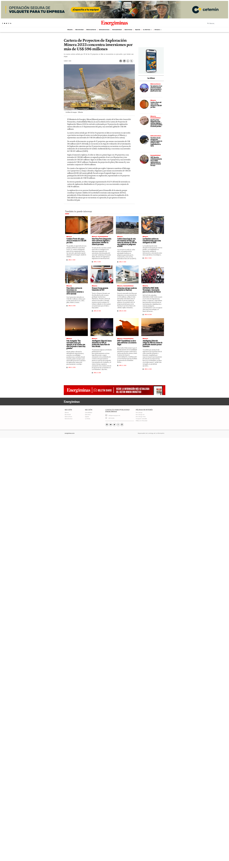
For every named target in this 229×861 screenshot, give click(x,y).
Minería (153, 100)
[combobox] (216, 23)
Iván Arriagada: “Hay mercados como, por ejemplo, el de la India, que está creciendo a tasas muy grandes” (76, 344)
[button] (120, 61)
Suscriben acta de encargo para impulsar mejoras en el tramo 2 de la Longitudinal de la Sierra (156, 142)
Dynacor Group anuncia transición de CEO (100, 289)
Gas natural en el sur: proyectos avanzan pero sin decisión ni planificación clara (156, 88)
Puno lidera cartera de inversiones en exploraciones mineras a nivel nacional (75, 291)
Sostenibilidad (155, 118)
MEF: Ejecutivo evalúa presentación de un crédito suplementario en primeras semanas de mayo (156, 161)
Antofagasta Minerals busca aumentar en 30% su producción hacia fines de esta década (102, 344)
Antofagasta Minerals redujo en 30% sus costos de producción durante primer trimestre (152, 344)
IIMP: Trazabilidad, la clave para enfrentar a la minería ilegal (126, 343)
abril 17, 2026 (71, 260)
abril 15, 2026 (71, 367)
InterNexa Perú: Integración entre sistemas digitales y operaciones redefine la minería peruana (156, 123)
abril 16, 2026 (71, 305)
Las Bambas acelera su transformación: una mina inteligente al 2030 (152, 241)
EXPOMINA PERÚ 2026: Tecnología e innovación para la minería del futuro (152, 290)
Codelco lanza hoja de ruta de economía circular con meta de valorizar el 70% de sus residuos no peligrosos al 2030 (127, 242)
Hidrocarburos (155, 84)
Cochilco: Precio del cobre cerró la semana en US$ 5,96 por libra (156, 104)
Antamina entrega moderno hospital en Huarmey (127, 289)
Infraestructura (155, 135)
